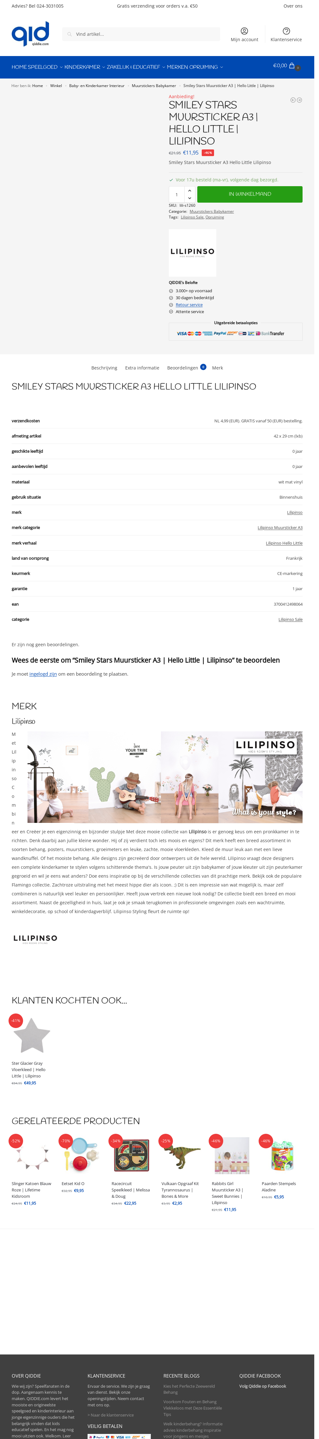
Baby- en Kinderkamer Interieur (97, 82)
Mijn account (244, 34)
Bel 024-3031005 (46, 6)
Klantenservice (286, 34)
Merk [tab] (217, 365)
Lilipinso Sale (192, 214)
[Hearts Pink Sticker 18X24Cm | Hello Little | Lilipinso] (299, 97)
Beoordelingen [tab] (186, 364)
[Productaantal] (177, 191)
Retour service (189, 301)
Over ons (293, 6)
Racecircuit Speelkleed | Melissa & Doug (131, 1187)
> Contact (21, 1410)
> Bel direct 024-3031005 (34, 1400)
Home (37, 82)
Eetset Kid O (73, 1180)
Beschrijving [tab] (104, 365)
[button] (288, 65)
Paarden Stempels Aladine (279, 1184)
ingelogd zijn (43, 670)
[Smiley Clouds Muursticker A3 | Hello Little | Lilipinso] (293, 97)
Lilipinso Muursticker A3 (280, 524)
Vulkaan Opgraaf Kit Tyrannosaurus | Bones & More (180, 1187)
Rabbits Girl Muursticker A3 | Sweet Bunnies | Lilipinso (227, 1190)
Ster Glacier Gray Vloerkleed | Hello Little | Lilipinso (29, 1066)
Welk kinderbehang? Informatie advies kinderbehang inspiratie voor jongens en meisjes (193, 1330)
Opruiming (215, 214)
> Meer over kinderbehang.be (39, 1363)
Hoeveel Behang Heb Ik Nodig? (192, 1393)
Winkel (56, 82)
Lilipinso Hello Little (284, 540)
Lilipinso (295, 509)
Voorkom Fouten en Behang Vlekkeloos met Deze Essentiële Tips (192, 1308)
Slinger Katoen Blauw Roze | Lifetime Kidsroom (31, 1187)
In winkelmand (250, 191)
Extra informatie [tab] (142, 365)
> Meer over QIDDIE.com (35, 1352)
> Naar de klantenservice (111, 1315)
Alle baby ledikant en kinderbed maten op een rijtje (193, 1365)
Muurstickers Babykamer (154, 82)
